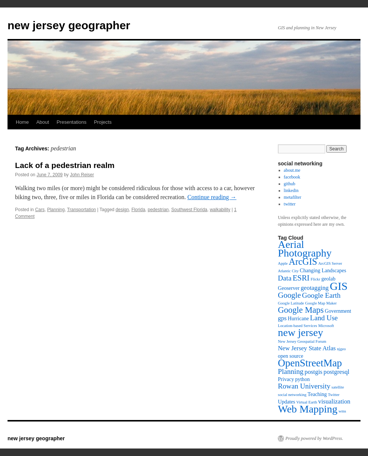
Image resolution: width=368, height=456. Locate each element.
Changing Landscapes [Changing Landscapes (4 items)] (323, 270)
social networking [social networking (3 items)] (292, 395)
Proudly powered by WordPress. (314, 438)
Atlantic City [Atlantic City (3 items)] (288, 271)
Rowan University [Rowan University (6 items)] (304, 386)
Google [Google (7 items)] (289, 295)
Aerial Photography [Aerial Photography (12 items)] (305, 248)
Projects (103, 122)
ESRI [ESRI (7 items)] (301, 277)
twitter (290, 204)
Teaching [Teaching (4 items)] (317, 394)
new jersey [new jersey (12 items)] (300, 332)
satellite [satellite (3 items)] (338, 387)
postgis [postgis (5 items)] (314, 371)
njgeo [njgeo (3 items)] (341, 349)
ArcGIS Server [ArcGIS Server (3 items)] (330, 263)
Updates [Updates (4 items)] (286, 402)
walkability (220, 209)
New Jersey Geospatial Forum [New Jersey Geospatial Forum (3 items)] (302, 341)
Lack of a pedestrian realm (65, 165)
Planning (56, 209)
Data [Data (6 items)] (284, 278)
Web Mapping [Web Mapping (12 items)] (308, 409)
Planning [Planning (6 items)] (290, 371)
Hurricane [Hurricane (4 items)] (298, 318)
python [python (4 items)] (302, 379)
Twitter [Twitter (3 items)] (333, 395)
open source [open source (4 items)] (290, 356)
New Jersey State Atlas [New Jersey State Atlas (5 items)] (307, 348)
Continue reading (212, 197)
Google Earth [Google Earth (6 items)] (321, 295)
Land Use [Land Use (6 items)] (324, 318)
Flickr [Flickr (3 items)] (315, 279)
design (122, 209)
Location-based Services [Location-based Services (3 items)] (297, 326)
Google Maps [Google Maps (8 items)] (301, 310)
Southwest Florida (189, 209)
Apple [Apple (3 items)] (283, 263)
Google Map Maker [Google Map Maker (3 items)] (321, 303)
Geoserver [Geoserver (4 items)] (289, 288)
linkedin (291, 190)
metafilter (293, 197)
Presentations (72, 122)
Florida (138, 209)
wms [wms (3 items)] (342, 411)
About (42, 122)
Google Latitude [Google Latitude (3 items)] (291, 303)
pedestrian (158, 209)
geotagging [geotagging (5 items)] (315, 287)
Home (22, 122)
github (290, 183)
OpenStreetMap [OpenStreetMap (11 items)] (310, 363)
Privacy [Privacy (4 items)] (286, 379)
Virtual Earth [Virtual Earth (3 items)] (306, 402)
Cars (39, 209)
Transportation (81, 209)
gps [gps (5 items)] (282, 318)
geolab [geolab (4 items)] (328, 279)
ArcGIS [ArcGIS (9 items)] (303, 261)
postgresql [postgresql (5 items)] (337, 371)
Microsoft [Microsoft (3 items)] (326, 326)
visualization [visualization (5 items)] (334, 401)
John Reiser (82, 174)
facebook (292, 177)
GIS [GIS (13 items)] (338, 286)
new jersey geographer (69, 25)
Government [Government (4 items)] (338, 311)
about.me (292, 170)
